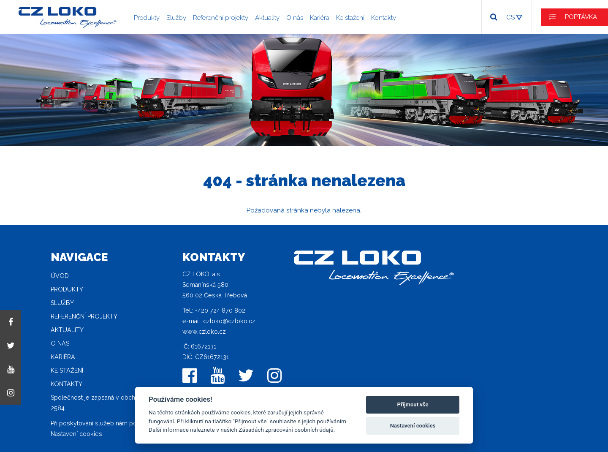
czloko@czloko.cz (229, 321)
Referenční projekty (220, 18)
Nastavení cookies (76, 433)
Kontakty (383, 18)
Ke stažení (350, 18)
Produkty (147, 18)
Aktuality (267, 18)
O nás (294, 18)
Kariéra (319, 18)
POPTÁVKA (581, 17)
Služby (176, 18)
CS (510, 17)
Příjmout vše (413, 404)
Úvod (60, 275)
